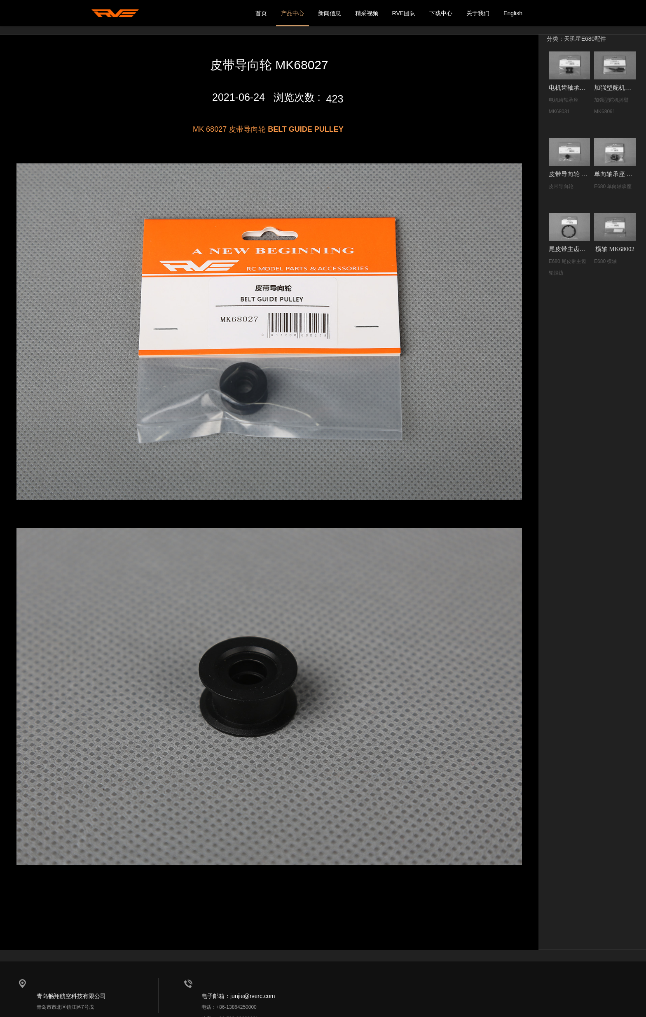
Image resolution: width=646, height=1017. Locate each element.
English (512, 13)
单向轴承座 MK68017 (614, 174)
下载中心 (440, 13)
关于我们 (477, 13)
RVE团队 (404, 13)
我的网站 (115, 13)
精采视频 (366, 13)
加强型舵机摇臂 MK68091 (614, 87)
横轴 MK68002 (614, 249)
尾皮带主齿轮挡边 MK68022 (569, 249)
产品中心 (292, 13)
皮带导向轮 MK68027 (569, 174)
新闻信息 (329, 13)
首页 (261, 13)
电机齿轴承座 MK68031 (569, 87)
